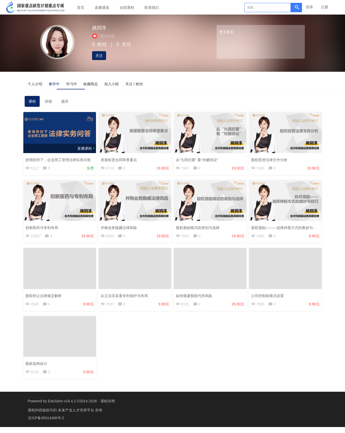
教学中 (71, 83)
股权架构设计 (38, 367)
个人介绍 (40, 83)
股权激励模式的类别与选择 (199, 229)
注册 (324, 7)
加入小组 (161, 83)
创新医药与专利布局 (43, 229)
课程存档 (107, 407)
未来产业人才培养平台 (76, 416)
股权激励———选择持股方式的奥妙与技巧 (286, 229)
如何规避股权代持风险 (195, 298)
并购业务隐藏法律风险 (120, 229)
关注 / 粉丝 (195, 83)
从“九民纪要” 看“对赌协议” (198, 160)
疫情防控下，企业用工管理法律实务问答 (59, 160)
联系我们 (151, 7)
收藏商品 (129, 83)
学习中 (99, 83)
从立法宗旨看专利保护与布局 (125, 298)
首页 (80, 7)
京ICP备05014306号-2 (46, 424)
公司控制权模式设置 (268, 298)
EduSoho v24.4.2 (62, 407)
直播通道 (102, 7)
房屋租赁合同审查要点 (120, 160)
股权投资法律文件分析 (270, 160)
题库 (64, 103)
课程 (32, 103)
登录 (309, 7)
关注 (99, 56)
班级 (48, 103)
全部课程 (127, 7)
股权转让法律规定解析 (45, 298)
